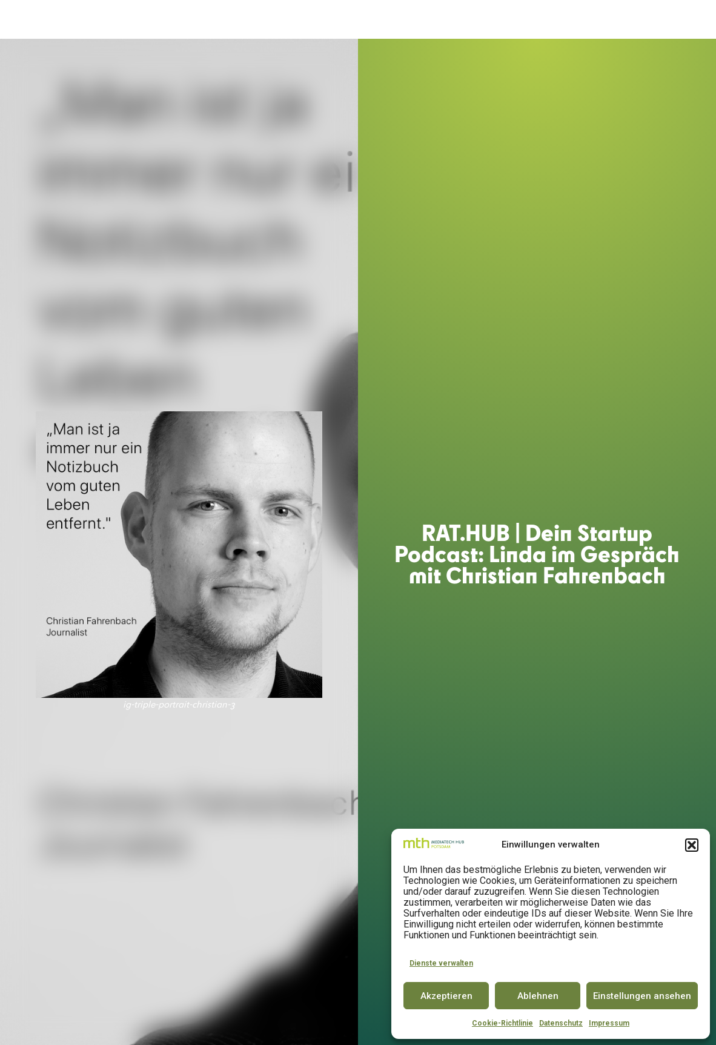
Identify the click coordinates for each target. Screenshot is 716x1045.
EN (687, 19)
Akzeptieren (446, 995)
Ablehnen (538, 995)
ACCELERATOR (275, 19)
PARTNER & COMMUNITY (526, 19)
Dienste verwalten (441, 963)
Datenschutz (561, 1023)
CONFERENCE (436, 19)
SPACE (327, 19)
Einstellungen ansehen (642, 995)
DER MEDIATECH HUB (188, 20)
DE (664, 19)
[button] (692, 845)
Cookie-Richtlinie (502, 1023)
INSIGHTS (611, 20)
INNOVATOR (374, 19)
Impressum (609, 1023)
